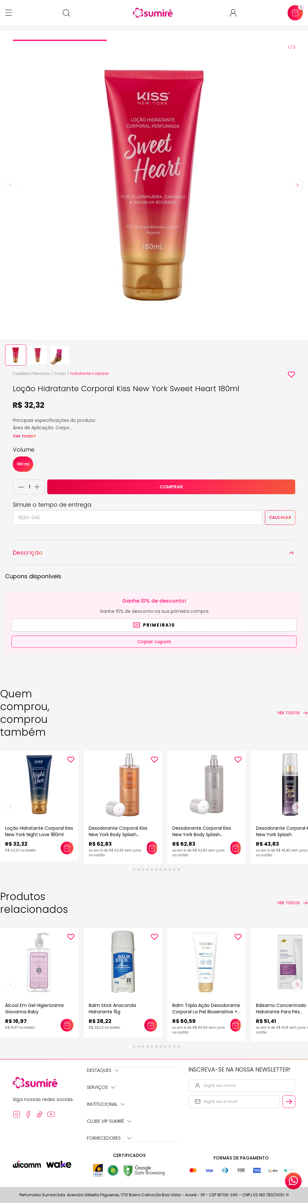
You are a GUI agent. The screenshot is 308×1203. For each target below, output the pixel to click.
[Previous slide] (10, 185)
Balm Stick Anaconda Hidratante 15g (112, 1008)
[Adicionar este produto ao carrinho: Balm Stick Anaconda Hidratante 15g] (150, 1025)
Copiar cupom (154, 641)
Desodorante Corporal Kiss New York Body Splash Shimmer (118, 834)
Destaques (103, 1070)
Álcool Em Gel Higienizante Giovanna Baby (34, 1008)
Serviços (101, 1087)
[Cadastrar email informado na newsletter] (288, 1101)
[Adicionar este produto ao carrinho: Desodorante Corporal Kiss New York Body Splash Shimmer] (152, 848)
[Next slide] (297, 185)
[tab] (60, 40)
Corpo (60, 373)
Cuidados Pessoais (31, 373)
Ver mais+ (24, 436)
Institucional (106, 1104)
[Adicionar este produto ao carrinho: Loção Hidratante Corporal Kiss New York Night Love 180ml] (67, 848)
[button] (15, 355)
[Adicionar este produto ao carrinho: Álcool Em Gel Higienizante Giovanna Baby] (67, 1025)
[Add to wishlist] (291, 374)
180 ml (23, 464)
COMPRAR (171, 487)
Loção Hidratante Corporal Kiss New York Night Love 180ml (39, 831)
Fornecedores (109, 1138)
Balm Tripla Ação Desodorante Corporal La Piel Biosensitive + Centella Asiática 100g (206, 1011)
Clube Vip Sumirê (109, 1121)
